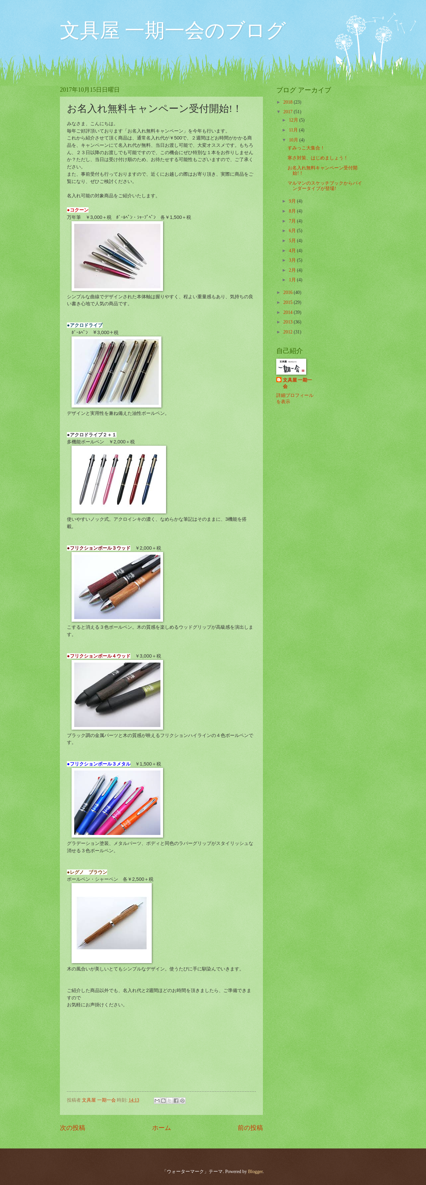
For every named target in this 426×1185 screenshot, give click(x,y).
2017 (288, 111)
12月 (294, 120)
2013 (288, 321)
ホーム (161, 1127)
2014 (288, 312)
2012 (288, 331)
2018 (288, 102)
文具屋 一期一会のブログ (173, 31)
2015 (288, 302)
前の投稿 (250, 1127)
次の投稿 (72, 1127)
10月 (294, 139)
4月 (293, 250)
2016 (288, 292)
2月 (293, 270)
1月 (293, 279)
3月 (293, 260)
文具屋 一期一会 (297, 383)
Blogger (255, 1171)
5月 (293, 240)
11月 (294, 130)
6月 (293, 230)
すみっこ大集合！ (306, 147)
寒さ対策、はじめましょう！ (318, 157)
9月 (293, 201)
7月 (293, 221)
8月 (293, 211)
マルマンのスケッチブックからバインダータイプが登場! (325, 186)
